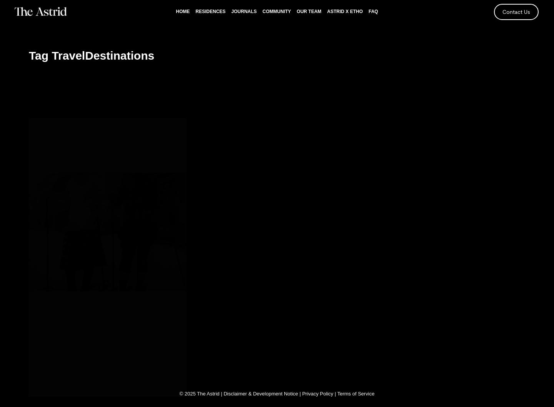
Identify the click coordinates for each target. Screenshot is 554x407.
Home (183, 11)
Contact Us (516, 11)
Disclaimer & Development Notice (261, 394)
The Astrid (208, 394)
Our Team (309, 11)
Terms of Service (356, 394)
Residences (210, 11)
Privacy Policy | (319, 394)
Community (276, 11)
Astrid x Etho (345, 11)
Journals (244, 11)
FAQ (373, 11)
